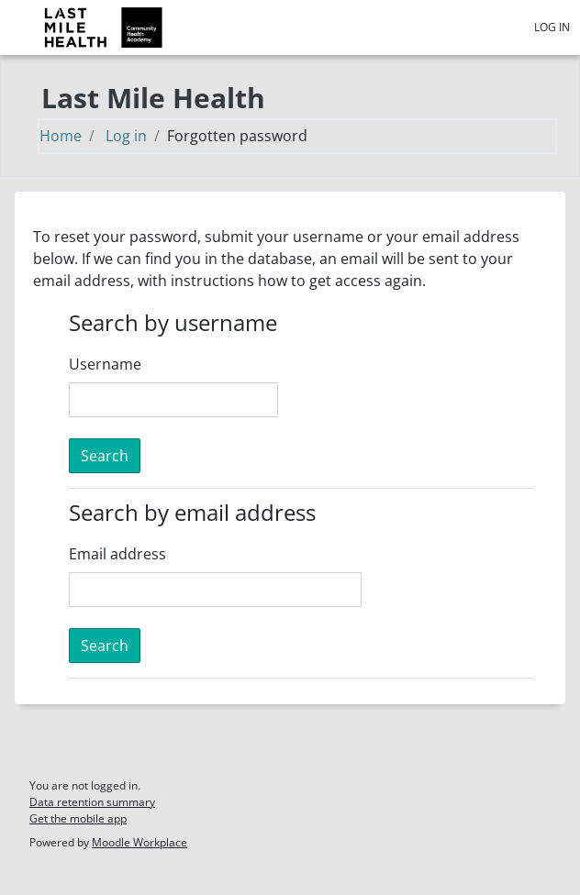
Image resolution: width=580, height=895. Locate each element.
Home (60, 136)
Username (105, 364)
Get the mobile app (78, 818)
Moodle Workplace (139, 842)
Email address (117, 554)
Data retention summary (92, 802)
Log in (552, 27)
